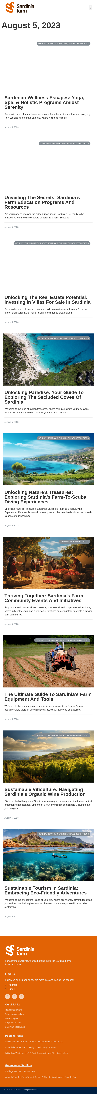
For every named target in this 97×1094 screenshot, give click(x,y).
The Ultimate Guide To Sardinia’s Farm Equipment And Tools (48, 697)
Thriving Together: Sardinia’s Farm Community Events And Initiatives (43, 598)
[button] (90, 7)
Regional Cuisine (13, 1022)
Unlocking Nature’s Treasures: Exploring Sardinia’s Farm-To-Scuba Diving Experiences (45, 497)
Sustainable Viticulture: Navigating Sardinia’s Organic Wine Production (45, 792)
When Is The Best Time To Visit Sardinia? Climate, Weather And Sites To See (40, 1077)
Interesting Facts (79, 143)
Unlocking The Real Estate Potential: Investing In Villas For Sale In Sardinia (47, 300)
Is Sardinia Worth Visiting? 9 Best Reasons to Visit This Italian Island (36, 1053)
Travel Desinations (13, 1010)
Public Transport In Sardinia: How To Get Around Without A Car (34, 1041)
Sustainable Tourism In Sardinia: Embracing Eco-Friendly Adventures (45, 890)
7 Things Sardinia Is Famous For (20, 1071)
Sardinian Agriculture (77, 640)
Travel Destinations (78, 44)
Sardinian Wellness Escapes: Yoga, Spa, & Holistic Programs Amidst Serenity (44, 102)
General (42, 44)
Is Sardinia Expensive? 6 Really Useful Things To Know (30, 1047)
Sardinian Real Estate (36, 243)
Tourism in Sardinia (57, 44)
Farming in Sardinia (50, 143)
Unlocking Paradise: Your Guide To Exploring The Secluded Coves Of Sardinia (44, 397)
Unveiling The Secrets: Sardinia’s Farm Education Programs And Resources (42, 202)
